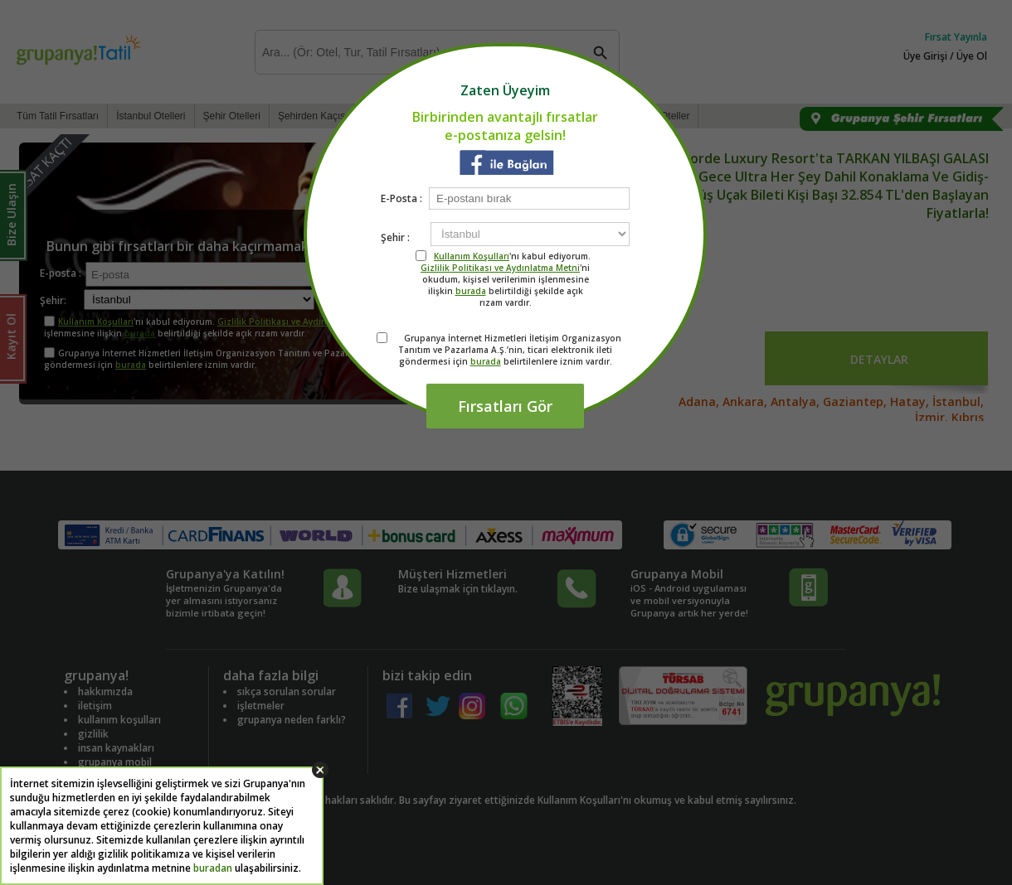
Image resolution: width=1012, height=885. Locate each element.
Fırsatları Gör (505, 406)
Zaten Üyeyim (505, 90)
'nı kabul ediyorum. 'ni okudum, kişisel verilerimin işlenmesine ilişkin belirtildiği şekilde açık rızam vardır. (506, 279)
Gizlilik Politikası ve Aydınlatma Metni (500, 267)
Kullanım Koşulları (471, 256)
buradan (212, 868)
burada (470, 291)
